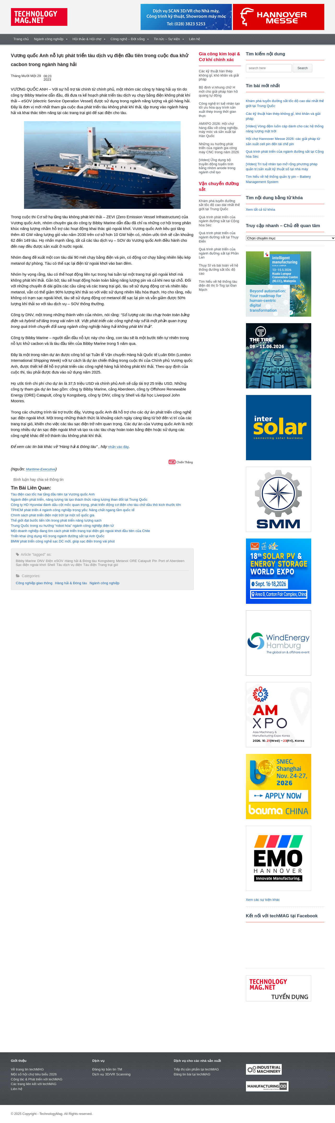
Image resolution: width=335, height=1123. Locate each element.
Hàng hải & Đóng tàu (79, 561)
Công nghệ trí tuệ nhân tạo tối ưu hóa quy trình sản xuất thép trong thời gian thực (219, 110)
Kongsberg (105, 561)
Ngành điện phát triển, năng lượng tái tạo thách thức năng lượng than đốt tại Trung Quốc (78, 499)
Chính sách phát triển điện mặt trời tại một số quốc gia (52, 515)
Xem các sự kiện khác (262, 900)
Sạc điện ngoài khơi (31, 565)
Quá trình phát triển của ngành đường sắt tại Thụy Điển (218, 233)
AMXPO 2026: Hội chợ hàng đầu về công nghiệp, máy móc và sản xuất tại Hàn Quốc (218, 130)
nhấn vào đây (118, 447)
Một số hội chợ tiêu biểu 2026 (33, 1074)
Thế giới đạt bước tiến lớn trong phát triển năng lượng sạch (55, 520)
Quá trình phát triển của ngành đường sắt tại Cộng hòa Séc (219, 217)
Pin (152, 561)
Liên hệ (194, 39)
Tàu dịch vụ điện (68, 565)
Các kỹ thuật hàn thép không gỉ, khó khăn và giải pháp (218, 75)
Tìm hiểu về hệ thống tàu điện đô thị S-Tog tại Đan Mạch (218, 281)
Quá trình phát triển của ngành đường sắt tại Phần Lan (218, 249)
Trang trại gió (106, 565)
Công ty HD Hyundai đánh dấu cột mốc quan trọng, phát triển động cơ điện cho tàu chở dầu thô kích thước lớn (94, 505)
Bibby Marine (26, 561)
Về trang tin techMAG (27, 1069)
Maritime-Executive (40, 469)
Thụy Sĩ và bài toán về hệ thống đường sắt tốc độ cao (218, 265)
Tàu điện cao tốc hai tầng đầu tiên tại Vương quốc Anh (52, 494)
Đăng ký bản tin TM (107, 1069)
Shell (50, 565)
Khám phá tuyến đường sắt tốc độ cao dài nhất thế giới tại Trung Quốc (219, 201)
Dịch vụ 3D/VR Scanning (111, 1074)
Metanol (120, 561)
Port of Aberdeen (169, 561)
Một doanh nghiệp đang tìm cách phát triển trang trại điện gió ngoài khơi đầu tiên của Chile (79, 531)
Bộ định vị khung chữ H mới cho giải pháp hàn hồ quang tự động (218, 91)
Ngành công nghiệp (103, 583)
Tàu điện (88, 565)
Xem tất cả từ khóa (260, 209)
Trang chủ (21, 39)
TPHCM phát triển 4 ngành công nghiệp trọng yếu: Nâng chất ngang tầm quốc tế (71, 510)
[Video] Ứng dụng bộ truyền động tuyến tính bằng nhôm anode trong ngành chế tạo (220, 164)
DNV (40, 561)
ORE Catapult (138, 561)
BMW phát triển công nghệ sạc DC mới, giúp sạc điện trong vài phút (62, 541)
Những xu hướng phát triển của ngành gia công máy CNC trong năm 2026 (219, 148)
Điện (48, 561)
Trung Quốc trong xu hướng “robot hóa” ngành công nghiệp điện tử (61, 526)
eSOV (58, 561)
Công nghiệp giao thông (34, 583)
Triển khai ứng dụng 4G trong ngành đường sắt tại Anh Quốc (57, 536)
